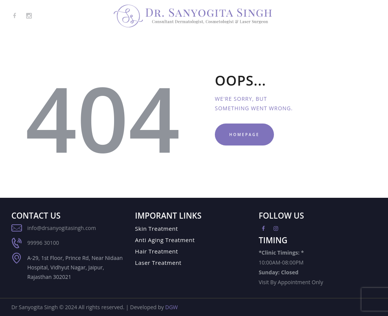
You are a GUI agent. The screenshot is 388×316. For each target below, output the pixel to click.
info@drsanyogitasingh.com (61, 228)
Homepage (244, 134)
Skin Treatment (156, 228)
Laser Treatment (158, 262)
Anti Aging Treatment (165, 240)
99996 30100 (43, 242)
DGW (171, 307)
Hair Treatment (156, 251)
